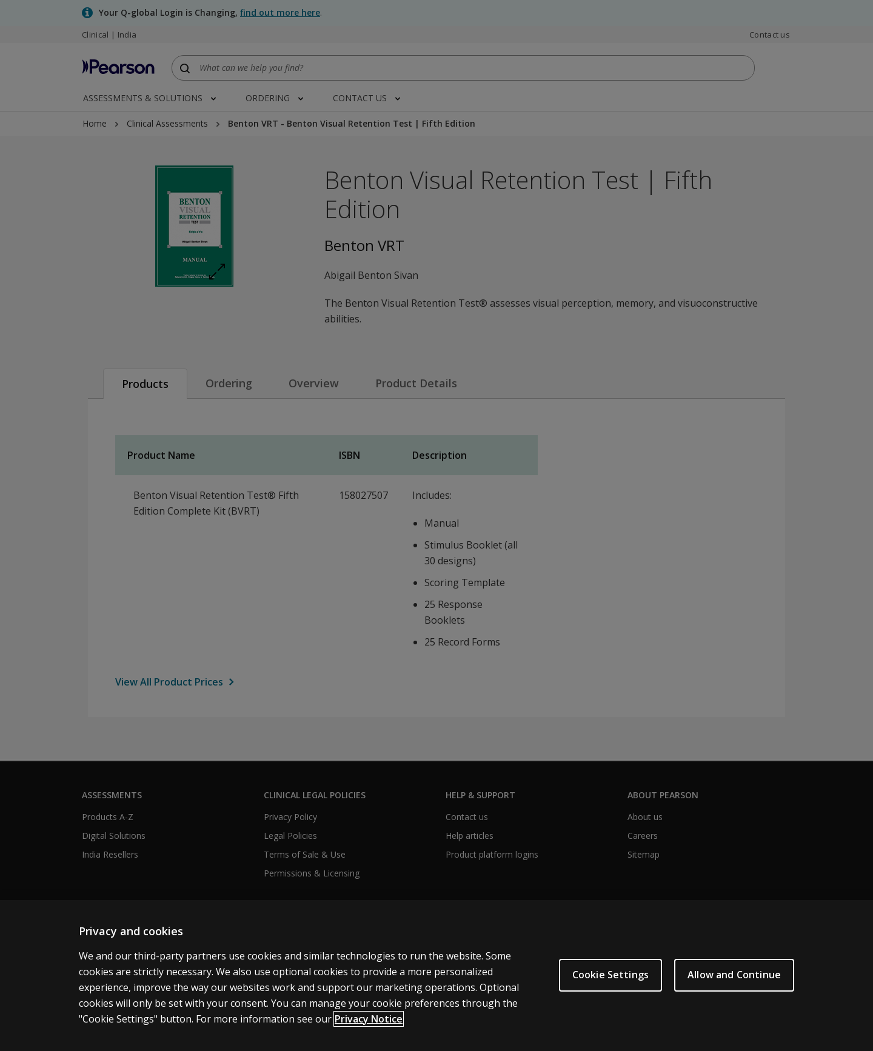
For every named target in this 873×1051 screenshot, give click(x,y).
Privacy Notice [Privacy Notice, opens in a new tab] (369, 1029)
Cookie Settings (610, 986)
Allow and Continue (734, 986)
